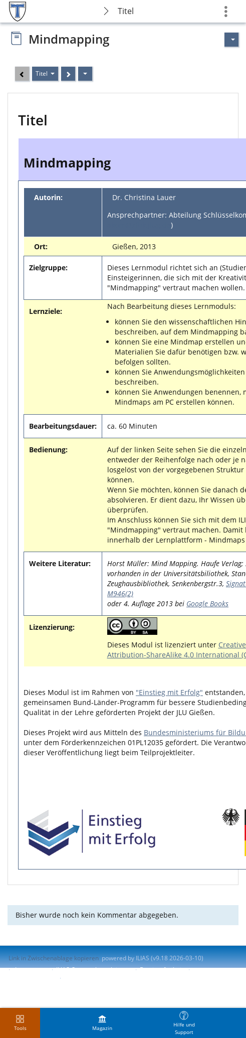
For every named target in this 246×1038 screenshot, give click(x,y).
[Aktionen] (85, 74)
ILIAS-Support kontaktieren (93, 969)
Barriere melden (32, 978)
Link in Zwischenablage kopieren (54, 958)
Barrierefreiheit (161, 969)
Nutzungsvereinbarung (96, 978)
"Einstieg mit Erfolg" (169, 692)
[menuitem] (102, 1023)
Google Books (207, 603)
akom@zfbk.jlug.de (139, 225)
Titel (126, 11)
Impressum (31, 969)
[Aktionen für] (231, 40)
